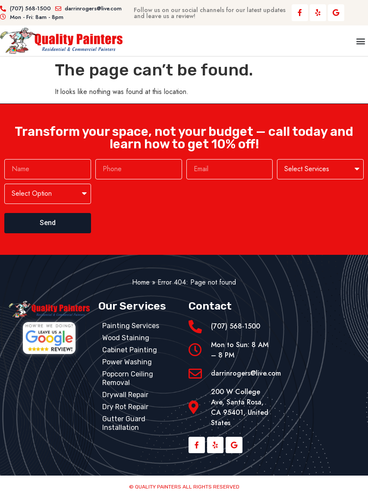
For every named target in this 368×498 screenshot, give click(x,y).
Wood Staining (125, 338)
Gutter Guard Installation (123, 423)
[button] (361, 41)
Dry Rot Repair (125, 407)
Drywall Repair (125, 395)
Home (141, 282)
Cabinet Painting (129, 350)
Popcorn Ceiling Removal (127, 378)
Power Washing (127, 362)
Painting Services (130, 326)
